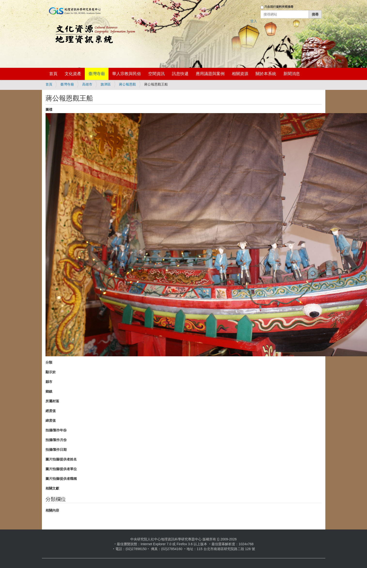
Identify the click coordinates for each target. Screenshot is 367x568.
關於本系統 (266, 73)
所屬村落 (52, 401)
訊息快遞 (180, 73)
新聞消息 (291, 73)
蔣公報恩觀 (127, 84)
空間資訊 (156, 73)
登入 (253, 21)
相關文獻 (52, 488)
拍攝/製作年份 (56, 430)
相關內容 (52, 510)
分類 (49, 362)
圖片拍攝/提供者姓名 (61, 459)
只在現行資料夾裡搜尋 (278, 6)
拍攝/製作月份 (56, 440)
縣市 (49, 382)
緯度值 (51, 420)
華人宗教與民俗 (126, 73)
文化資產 (73, 73)
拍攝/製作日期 (56, 449)
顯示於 (51, 372)
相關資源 (240, 73)
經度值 (51, 411)
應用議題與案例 (210, 73)
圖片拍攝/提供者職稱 (61, 479)
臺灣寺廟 (96, 73)
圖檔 (49, 109)
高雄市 (87, 84)
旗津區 (106, 84)
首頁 (53, 73)
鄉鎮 (49, 391)
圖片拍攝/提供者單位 (61, 469)
